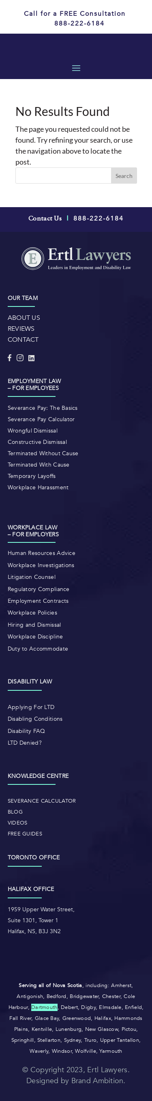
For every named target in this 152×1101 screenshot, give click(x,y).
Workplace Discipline (35, 636)
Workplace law (33, 527)
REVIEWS (21, 328)
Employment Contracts (38, 601)
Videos (18, 823)
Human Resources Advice (41, 553)
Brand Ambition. (98, 1081)
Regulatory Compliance (39, 589)
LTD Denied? (25, 743)
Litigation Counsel (32, 577)
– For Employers (33, 534)
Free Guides (25, 834)
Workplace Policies (32, 613)
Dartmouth (44, 1007)
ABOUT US (24, 317)
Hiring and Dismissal (34, 625)
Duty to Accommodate (38, 649)
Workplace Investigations (41, 565)
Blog (15, 812)
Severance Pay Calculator (41, 419)
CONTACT (23, 339)
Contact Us (45, 219)
